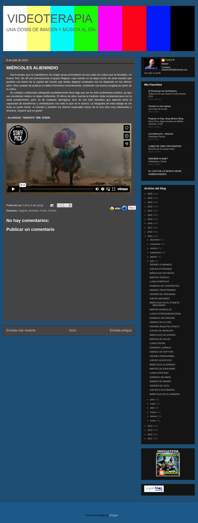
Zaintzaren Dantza (156, 137)
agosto (153, 256)
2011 (150, 438)
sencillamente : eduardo (160, 134)
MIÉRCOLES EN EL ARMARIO (165, 394)
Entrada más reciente (20, 330)
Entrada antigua (121, 330)
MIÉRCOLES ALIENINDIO (162, 364)
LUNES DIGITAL (158, 343)
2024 (150, 198)
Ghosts (52, 210)
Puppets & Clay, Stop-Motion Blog (165, 118)
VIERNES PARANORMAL (162, 356)
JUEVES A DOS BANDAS (162, 390)
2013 (150, 430)
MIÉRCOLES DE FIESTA (162, 273)
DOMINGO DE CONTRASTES (164, 286)
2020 (150, 215)
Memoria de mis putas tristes (161, 149)
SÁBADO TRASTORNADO (163, 290)
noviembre (155, 244)
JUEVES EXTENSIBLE (161, 269)
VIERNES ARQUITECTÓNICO (164, 326)
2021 (150, 211)
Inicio (72, 330)
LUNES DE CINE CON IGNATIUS (164, 146)
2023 (150, 202)
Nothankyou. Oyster (157, 161)
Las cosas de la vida (157, 109)
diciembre (155, 240)
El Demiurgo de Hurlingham (162, 91)
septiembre (155, 252)
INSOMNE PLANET (158, 158)
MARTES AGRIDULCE (161, 309)
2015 (150, 236)
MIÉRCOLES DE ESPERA (162, 335)
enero (153, 420)
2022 (150, 206)
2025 (150, 194)
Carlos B (28, 205)
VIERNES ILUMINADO (161, 264)
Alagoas (23, 210)
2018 (150, 223)
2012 (150, 434)
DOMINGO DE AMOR (160, 377)
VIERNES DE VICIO (159, 386)
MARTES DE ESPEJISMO (162, 369)
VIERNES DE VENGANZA (162, 294)
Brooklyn (34, 210)
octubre (154, 248)
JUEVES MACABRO (159, 298)
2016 (150, 232)
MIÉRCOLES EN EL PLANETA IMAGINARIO (164, 303)
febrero (154, 416)
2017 (150, 227)
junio (152, 399)
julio (152, 261)
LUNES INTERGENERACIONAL (165, 313)
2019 (150, 219)
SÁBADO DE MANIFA (160, 381)
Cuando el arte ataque (159, 106)
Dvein (43, 210)
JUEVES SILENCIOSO (161, 360)
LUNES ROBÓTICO (159, 281)
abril (152, 408)
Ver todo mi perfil (152, 73)
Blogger (113, 515)
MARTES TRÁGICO (159, 277)
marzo (153, 412)
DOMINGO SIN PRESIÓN (162, 318)
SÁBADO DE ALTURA (160, 322)
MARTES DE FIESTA (160, 339)
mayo (153, 403)
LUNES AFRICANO (159, 373)
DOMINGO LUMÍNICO (160, 347)
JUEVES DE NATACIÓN (161, 330)
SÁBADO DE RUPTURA (161, 352)
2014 (150, 426)
